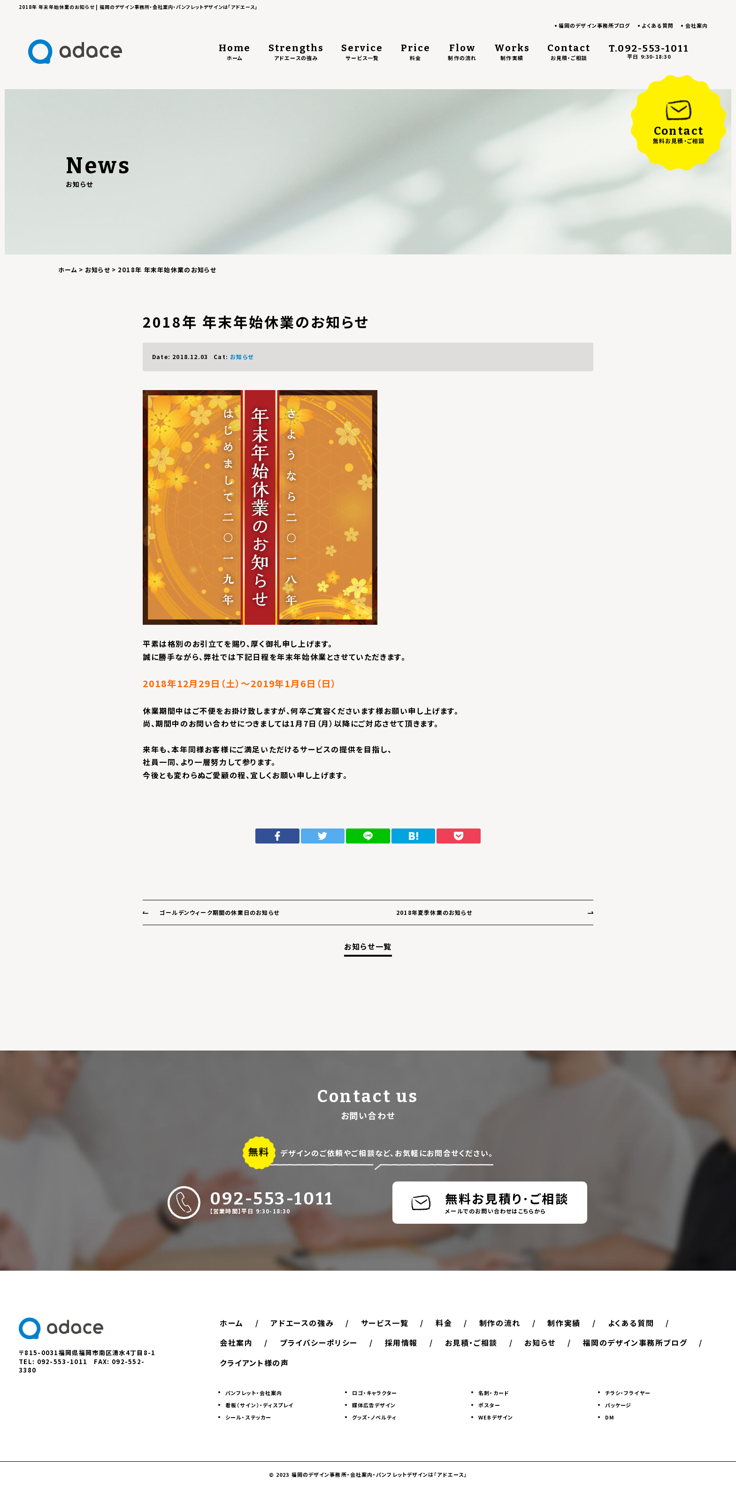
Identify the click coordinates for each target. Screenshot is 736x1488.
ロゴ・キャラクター (375, 1392)
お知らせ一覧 (368, 946)
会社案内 (696, 25)
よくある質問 (658, 25)
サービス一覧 (385, 1323)
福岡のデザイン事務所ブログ (594, 25)
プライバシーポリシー (319, 1342)
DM (609, 1417)
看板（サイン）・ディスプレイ (259, 1405)
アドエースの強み (302, 1323)
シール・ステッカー (248, 1417)
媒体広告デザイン (374, 1405)
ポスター (489, 1405)
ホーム (232, 1323)
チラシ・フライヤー (628, 1392)
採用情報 (401, 1342)
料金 (444, 1323)
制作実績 (563, 1323)
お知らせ (241, 356)
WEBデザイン (495, 1417)
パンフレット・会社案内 (253, 1392)
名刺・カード (493, 1392)
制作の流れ (500, 1323)
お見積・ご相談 (471, 1342)
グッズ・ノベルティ (374, 1417)
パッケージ (618, 1405)
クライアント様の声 (254, 1363)
